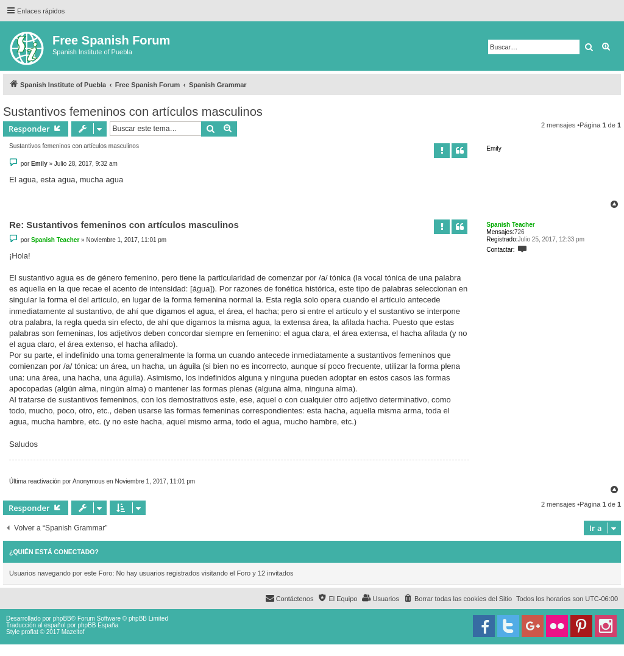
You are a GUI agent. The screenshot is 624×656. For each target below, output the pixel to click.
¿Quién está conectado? (54, 551)
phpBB (62, 618)
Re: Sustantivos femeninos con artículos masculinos (124, 224)
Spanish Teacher (510, 224)
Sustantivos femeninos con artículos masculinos (133, 111)
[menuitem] (457, 598)
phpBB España (97, 625)
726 (519, 232)
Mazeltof (73, 632)
